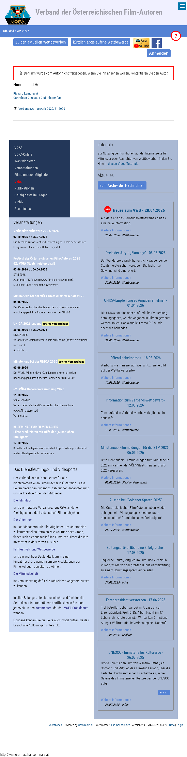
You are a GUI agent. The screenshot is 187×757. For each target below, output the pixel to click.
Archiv (18, 202)
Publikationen (24, 188)
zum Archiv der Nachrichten (122, 185)
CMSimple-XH (86, 725)
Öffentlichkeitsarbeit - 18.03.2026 (135, 358)
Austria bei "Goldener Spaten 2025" (135, 500)
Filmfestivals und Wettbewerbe (34, 549)
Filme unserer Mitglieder (31, 174)
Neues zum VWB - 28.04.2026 (139, 210)
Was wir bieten (24, 161)
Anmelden (159, 53)
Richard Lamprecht (25, 93)
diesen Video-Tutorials (123, 164)
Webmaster (43, 608)
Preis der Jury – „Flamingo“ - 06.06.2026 (136, 253)
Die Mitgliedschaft (25, 574)
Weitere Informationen (116, 230)
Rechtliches (22, 209)
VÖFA (18, 147)
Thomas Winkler (120, 725)
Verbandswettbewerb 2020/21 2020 (39, 109)
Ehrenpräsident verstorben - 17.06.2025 (135, 600)
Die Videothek (22, 520)
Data (172, 725)
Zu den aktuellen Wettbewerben (40, 42)
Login (179, 725)
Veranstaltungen (26, 168)
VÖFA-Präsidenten (76, 608)
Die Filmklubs (22, 500)
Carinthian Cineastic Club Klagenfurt (37, 98)
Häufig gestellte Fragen (30, 195)
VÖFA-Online (23, 154)
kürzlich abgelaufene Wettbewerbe (100, 42)
